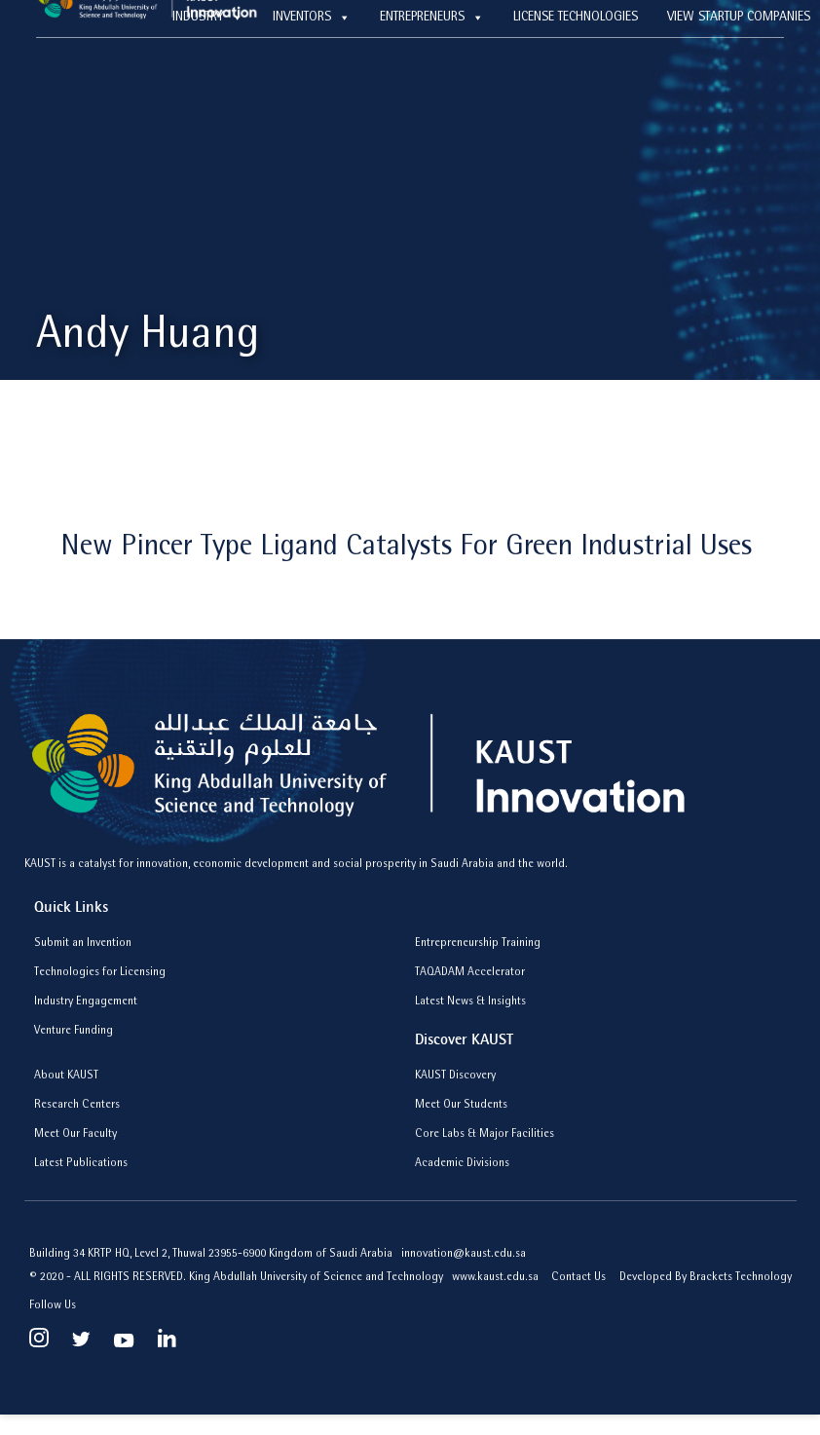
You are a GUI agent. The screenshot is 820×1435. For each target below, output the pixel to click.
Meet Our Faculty (75, 1135)
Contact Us (578, 1278)
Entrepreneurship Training (477, 944)
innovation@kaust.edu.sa (463, 1255)
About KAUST (66, 1076)
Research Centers (77, 1106)
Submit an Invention (82, 944)
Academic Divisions (462, 1164)
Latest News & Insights (470, 1002)
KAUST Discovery (455, 1076)
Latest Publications (81, 1164)
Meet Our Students (461, 1106)
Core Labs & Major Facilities (484, 1135)
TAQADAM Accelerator (470, 973)
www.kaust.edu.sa (496, 1278)
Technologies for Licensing (100, 973)
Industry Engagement (85, 1002)
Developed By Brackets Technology (705, 1278)
